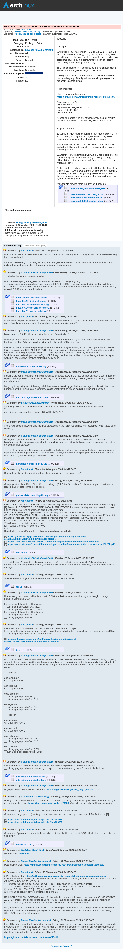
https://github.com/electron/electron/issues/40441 (31, 937)
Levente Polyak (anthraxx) (39, 50)
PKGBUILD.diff (22, 844)
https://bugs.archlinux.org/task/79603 (48, 803)
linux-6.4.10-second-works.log (30, 304)
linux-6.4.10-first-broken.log (29, 301)
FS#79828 (23, 853)
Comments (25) (12, 245)
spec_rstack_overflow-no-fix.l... (31, 297)
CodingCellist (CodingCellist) (27, 32)
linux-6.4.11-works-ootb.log (28, 311)
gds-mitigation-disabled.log (29, 780)
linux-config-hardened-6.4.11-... (31, 397)
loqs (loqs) (27, 250)
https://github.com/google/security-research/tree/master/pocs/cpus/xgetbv (63, 864)
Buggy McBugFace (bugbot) (28, 34)
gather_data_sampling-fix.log (30, 495)
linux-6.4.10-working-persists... (30, 307)
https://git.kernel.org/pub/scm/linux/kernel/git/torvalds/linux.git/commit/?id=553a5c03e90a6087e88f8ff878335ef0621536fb (45, 537)
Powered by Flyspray (60, 946)
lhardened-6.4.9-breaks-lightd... (84, 197)
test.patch (19, 552)
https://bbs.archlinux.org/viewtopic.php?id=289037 (35, 822)
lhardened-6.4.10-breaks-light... (84, 201)
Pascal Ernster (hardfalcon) (36, 861)
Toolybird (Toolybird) (32, 850)
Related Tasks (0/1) (35, 245)
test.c (17, 587)
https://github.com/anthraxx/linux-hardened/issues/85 (86, 96)
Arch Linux (19, 5)
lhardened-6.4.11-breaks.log (29, 366)
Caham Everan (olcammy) (35, 796)
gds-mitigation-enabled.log (28, 776)
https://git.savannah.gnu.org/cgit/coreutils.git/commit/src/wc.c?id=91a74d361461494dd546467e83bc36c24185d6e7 (40, 640)
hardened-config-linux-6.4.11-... (31, 463)
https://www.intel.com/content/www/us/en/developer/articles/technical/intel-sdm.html (53, 541)
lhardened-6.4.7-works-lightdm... (84, 194)
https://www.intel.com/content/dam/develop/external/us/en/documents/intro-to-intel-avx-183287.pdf (61, 544)
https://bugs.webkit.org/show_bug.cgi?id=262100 (72, 789)
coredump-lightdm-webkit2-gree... (85, 188)
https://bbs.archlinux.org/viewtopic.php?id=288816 (35, 819)
